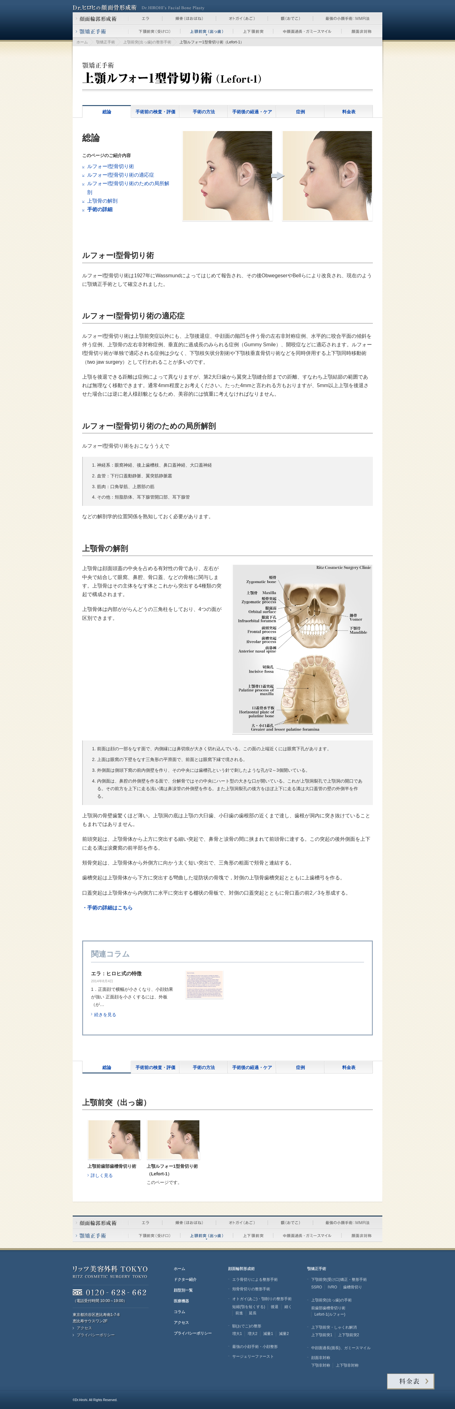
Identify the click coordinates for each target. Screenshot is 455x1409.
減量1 (268, 1333)
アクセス (84, 1328)
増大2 (253, 1333)
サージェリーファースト (253, 1356)
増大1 (237, 1333)
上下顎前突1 (321, 1335)
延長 (253, 1313)
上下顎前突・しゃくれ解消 (334, 1327)
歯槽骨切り (352, 1287)
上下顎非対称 (347, 1365)
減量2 (284, 1333)
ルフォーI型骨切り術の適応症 (120, 175)
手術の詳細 (99, 209)
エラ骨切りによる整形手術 (255, 1279)
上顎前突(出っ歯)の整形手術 (147, 42)
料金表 (348, 111)
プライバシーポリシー (96, 1335)
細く (288, 1307)
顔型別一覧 (183, 1290)
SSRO (316, 1287)
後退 (274, 1307)
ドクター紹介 (185, 1279)
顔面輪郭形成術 (241, 1269)
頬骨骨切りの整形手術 (251, 1289)
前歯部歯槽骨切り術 (328, 1308)
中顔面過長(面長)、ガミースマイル (341, 1348)
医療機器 (181, 1301)
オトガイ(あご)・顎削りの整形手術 (262, 1299)
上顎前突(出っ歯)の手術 (331, 1300)
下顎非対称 (320, 1365)
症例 (300, 111)
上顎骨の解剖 (102, 201)
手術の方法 (204, 111)
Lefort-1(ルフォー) (329, 1314)
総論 (106, 111)
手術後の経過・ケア (252, 111)
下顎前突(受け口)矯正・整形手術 (339, 1279)
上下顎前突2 (348, 1335)
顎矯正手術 (105, 42)
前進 (239, 1313)
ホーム (82, 42)
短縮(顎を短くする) (248, 1307)
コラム (179, 1312)
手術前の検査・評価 (155, 111)
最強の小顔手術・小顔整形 (255, 1346)
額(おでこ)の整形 (246, 1326)
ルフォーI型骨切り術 (110, 166)
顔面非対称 (320, 1358)
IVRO (332, 1287)
